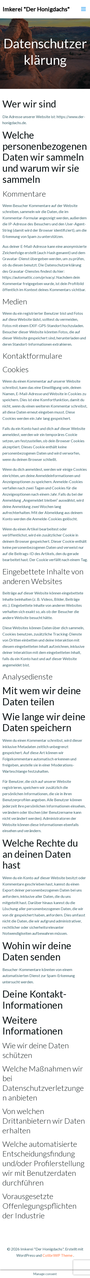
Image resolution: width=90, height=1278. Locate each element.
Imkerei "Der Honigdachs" (36, 9)
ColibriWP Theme (57, 1255)
